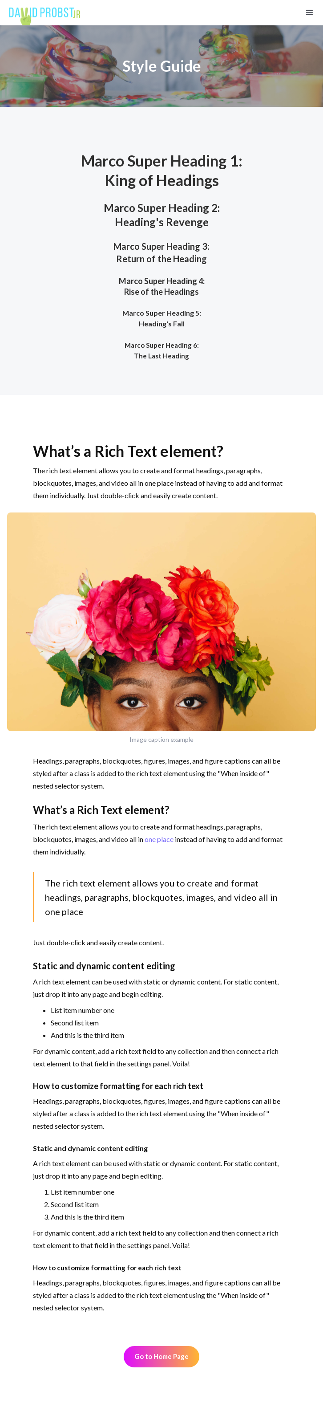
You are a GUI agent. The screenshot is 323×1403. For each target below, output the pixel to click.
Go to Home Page (161, 1356)
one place (159, 839)
